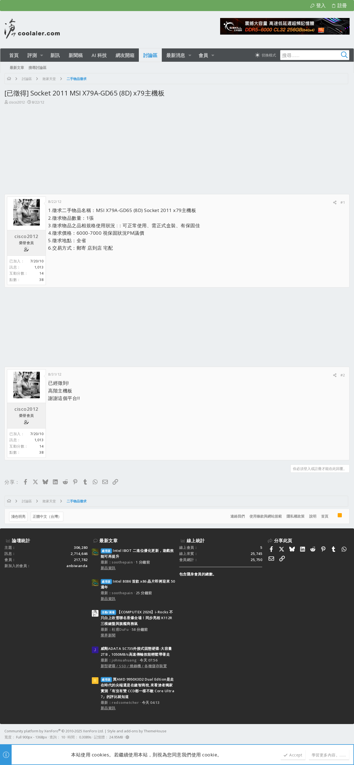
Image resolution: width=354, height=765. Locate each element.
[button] (41, 55)
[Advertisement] (176, 146)
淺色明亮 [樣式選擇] (18, 516)
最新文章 (108, 540)
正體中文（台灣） (47, 516)
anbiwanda (77, 565)
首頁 (324, 516)
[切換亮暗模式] (265, 55)
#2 (342, 375)
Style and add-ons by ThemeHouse (136, 730)
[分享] (335, 202)
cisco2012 (17, 102)
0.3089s (85, 737)
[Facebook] (347, 734)
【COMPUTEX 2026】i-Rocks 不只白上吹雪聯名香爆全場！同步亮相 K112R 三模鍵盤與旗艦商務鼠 (137, 617)
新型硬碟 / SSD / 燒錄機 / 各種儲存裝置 (134, 665)
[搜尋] (314, 55)
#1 (342, 202)
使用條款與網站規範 (265, 516)
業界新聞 (108, 635)
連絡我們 (237, 516)
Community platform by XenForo (54, 730)
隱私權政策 (295, 516)
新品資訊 (108, 567)
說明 (312, 516)
